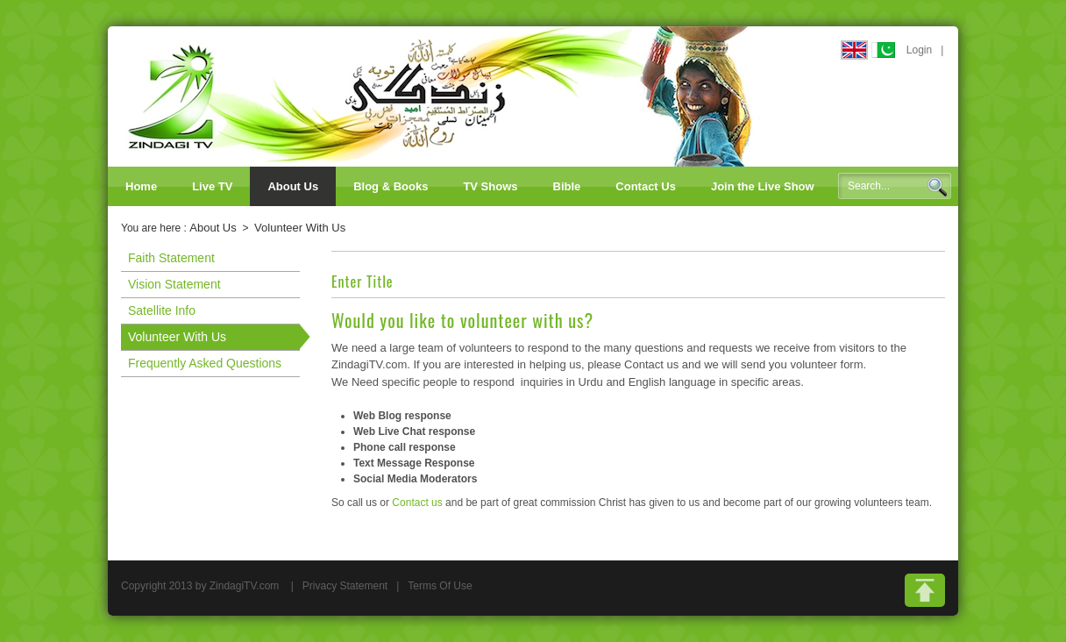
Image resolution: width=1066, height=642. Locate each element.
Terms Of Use (440, 586)
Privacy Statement (344, 586)
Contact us (416, 502)
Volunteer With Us (299, 227)
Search (937, 186)
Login (919, 50)
